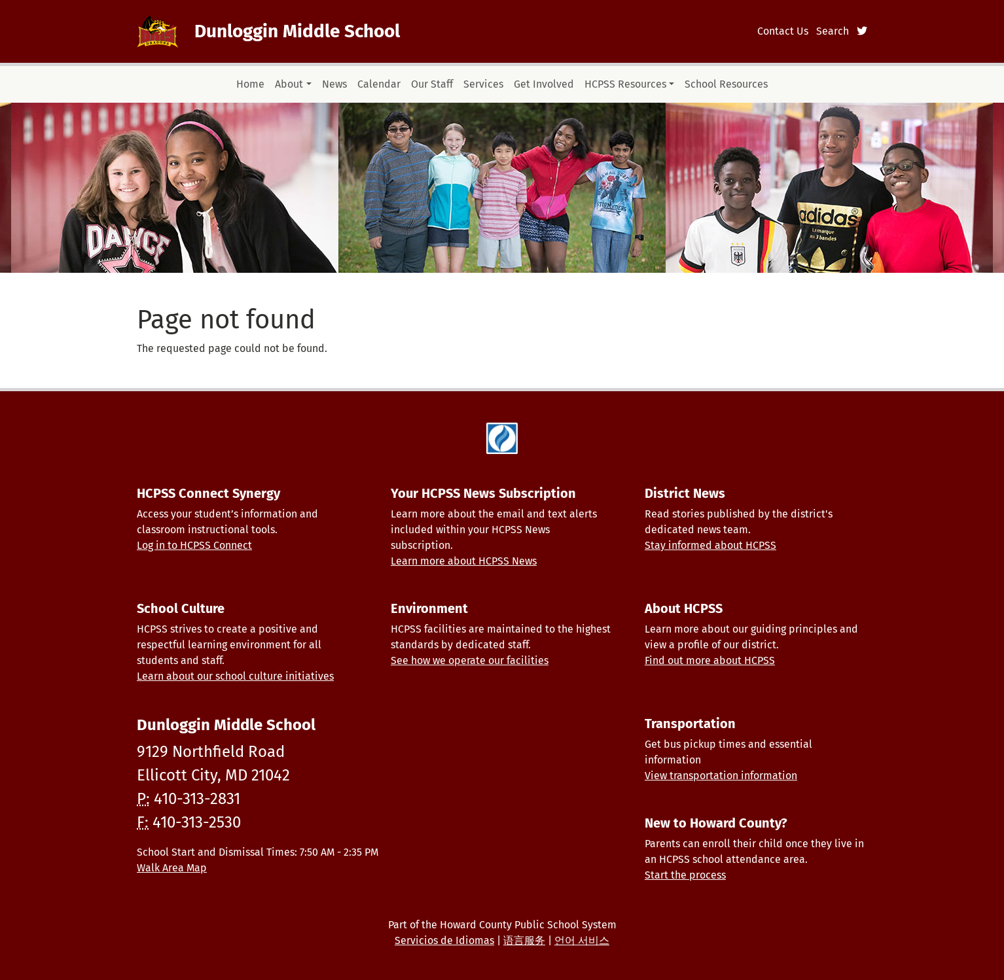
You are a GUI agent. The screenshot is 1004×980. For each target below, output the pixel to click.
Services (483, 84)
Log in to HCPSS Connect (194, 545)
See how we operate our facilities (469, 660)
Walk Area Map (172, 868)
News (334, 84)
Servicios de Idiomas (444, 940)
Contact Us (782, 31)
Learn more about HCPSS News (464, 561)
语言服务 (524, 940)
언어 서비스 (581, 940)
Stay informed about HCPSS (710, 545)
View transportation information (721, 775)
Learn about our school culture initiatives (235, 676)
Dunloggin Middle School (297, 31)
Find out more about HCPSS (710, 660)
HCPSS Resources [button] (625, 84)
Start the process (685, 875)
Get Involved (544, 84)
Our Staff (432, 84)
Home (250, 84)
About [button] (289, 84)
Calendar (379, 84)
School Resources (726, 84)
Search (832, 31)
